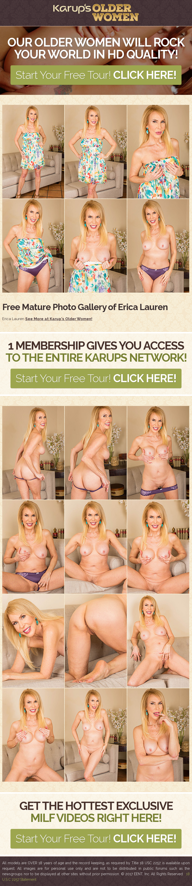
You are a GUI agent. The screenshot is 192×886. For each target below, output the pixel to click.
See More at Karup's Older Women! (58, 319)
